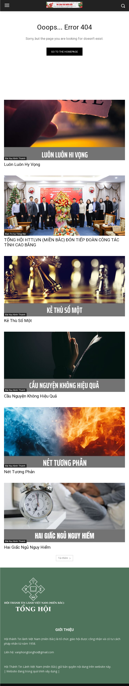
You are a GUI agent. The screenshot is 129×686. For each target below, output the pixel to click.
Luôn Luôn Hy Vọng (22, 164)
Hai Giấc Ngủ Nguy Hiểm (27, 547)
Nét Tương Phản (19, 471)
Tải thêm (64, 558)
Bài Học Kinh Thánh (15, 158)
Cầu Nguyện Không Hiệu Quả (30, 396)
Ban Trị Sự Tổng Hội (15, 233)
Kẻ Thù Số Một (18, 320)
